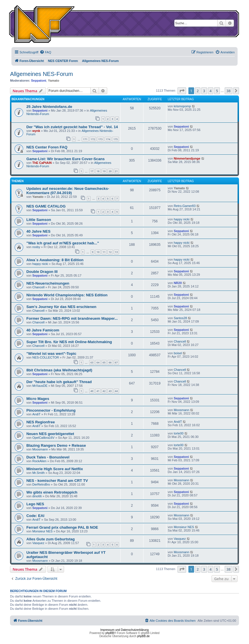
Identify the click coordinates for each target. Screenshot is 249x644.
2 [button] (198, 90)
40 (91, 391)
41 (97, 391)
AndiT (36, 414)
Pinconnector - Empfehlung (50, 410)
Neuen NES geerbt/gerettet (50, 434)
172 (93, 139)
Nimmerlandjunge (187, 158)
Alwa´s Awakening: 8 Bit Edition (54, 260)
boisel (178, 353)
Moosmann (181, 410)
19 (104, 171)
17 (91, 171)
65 (104, 362)
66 (110, 362)
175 (115, 139)
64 (97, 362)
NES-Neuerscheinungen (47, 283)
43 (110, 391)
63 (91, 362)
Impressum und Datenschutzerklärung (124, 629)
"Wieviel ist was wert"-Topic (51, 353)
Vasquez (38, 543)
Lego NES (35, 504)
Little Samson (38, 220)
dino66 (37, 496)
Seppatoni (38, 80)
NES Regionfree (40, 422)
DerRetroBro (41, 484)
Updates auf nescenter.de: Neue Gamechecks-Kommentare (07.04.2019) (67, 190)
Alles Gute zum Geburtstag (50, 539)
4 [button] (211, 90)
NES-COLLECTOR (45, 357)
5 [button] (217, 90)
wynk (36, 130)
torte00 (179, 433)
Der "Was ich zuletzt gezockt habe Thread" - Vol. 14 (72, 127)
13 (116, 252)
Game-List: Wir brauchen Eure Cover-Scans (65, 159)
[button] (182, 90)
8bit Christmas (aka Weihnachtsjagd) (59, 370)
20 (110, 171)
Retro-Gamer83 (185, 206)
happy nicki (182, 219)
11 (104, 252)
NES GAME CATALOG (45, 206)
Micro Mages (37, 399)
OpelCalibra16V (43, 437)
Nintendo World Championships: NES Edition (66, 295)
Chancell (38, 287)
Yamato (53, 80)
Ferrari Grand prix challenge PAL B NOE (62, 527)
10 (97, 252)
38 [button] (228, 90)
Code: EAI (35, 516)
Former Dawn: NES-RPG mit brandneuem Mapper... (71, 318)
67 (116, 362)
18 (97, 171)
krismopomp (182, 106)
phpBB (109, 633)
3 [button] (204, 90)
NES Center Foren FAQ (46, 147)
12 (110, 252)
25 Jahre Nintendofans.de (49, 106)
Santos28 (180, 318)
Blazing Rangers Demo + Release (56, 445)
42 (104, 391)
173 (100, 139)
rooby (36, 247)
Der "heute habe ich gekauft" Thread (59, 382)
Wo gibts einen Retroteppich (51, 492)
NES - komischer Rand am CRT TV (57, 480)
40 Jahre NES (38, 231)
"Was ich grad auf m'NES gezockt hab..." (62, 243)
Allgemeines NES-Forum (41, 74)
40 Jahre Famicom (42, 330)
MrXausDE (39, 385)
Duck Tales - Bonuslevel (47, 457)
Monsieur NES (42, 531)
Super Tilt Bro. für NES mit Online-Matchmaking (69, 342)
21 (116, 171)
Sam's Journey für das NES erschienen (61, 307)
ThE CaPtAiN (42, 162)
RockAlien (39, 461)
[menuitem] (45, 52)
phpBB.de (143, 636)
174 (108, 139)
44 (116, 391)
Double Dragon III (41, 271)
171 (85, 139)
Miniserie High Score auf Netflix (54, 469)
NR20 (178, 283)
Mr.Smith (38, 472)
